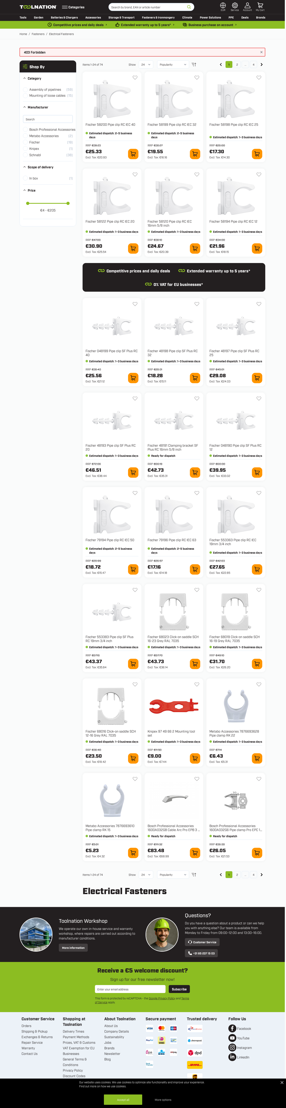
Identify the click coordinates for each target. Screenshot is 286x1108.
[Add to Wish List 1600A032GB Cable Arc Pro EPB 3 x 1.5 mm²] (196, 779)
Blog (107, 1059)
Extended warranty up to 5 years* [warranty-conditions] (146, 25)
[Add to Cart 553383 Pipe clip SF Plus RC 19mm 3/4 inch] (133, 664)
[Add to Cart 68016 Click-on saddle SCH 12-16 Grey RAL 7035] (133, 758)
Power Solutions (210, 17)
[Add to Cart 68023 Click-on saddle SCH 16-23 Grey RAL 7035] (195, 664)
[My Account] (247, 7)
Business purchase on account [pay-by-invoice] (210, 25)
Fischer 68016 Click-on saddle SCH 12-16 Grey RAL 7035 (111, 733)
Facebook (244, 1028)
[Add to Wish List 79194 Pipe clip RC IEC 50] (135, 493)
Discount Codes (74, 1076)
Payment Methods (76, 1037)
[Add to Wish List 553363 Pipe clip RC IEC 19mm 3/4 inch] (258, 493)
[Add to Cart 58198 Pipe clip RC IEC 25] (257, 154)
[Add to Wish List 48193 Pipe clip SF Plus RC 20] (135, 399)
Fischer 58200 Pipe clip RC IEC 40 (110, 124)
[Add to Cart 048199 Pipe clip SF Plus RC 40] (133, 378)
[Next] (261, 64)
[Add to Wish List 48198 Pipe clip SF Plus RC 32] (196, 304)
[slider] (27, 203)
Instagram (244, 1048)
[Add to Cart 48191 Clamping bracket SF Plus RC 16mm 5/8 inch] (195, 472)
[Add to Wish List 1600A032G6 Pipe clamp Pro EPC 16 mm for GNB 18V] (258, 779)
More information (73, 947)
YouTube (243, 1038)
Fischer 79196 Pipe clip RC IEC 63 (172, 540)
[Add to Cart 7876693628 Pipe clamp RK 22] (257, 758)
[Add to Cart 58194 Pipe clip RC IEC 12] (257, 248)
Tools (23, 17)
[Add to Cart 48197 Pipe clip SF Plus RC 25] (257, 378)
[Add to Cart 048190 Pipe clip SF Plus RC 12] (257, 472)
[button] (48, 66)
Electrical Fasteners (61, 33)
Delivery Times (73, 1031)
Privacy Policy (73, 1070)
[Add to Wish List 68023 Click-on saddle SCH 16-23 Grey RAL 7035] (196, 590)
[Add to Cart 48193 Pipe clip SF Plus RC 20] (133, 472)
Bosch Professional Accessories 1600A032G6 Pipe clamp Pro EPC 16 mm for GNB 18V (235, 830)
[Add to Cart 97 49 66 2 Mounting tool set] (195, 758)
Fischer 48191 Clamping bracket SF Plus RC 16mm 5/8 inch (173, 447)
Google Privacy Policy (162, 998)
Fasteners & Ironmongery (158, 17)
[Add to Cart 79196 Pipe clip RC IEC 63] (195, 569)
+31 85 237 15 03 (201, 953)
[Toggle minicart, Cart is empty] (260, 7)
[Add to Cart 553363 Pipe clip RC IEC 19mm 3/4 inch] (257, 569)
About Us (111, 1026)
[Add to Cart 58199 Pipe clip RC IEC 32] (195, 154)
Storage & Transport (121, 17)
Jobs (107, 1042)
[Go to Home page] (38, 7)
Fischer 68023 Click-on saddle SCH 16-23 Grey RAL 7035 (173, 639)
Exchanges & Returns (37, 1037)
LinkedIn (243, 1057)
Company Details (116, 1031)
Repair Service (32, 1042)
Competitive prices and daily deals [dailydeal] (78, 25)
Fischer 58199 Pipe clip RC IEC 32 (172, 124)
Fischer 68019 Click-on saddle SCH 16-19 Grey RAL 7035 (234, 639)
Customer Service (202, 942)
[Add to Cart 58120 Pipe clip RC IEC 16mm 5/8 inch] (195, 248)
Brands (260, 17)
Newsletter (112, 1053)
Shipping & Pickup (34, 1031)
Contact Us (29, 1053)
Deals (245, 17)
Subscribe (179, 989)
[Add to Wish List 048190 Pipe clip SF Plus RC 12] (258, 399)
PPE (231, 17)
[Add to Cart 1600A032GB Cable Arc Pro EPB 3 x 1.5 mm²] (195, 853)
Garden (38, 17)
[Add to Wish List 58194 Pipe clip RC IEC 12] (258, 174)
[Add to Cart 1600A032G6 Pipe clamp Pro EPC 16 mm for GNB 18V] (257, 853)
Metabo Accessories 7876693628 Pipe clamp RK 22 (234, 733)
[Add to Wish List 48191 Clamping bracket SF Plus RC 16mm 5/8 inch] (196, 399)
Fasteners (38, 33)
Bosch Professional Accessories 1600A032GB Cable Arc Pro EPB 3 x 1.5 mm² (173, 830)
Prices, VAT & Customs (79, 1042)
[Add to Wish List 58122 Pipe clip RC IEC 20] (135, 174)
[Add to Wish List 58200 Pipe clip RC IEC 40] (135, 78)
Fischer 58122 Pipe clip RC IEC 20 (110, 221)
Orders (26, 1026)
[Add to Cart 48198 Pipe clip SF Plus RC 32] (195, 378)
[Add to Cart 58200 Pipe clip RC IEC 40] (133, 154)
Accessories (93, 17)
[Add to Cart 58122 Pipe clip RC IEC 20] (133, 248)
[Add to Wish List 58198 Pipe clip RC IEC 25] (258, 78)
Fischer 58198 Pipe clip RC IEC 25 (233, 124)
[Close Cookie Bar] (282, 1082)
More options (163, 1099)
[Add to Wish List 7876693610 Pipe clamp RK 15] (135, 779)
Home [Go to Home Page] (23, 33)
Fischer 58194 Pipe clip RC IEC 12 (233, 221)
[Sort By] (173, 64)
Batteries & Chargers (64, 17)
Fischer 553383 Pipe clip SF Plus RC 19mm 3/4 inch (109, 639)
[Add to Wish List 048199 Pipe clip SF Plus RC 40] (135, 304)
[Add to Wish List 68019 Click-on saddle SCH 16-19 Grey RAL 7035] (258, 590)
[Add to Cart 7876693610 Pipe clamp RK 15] (133, 853)
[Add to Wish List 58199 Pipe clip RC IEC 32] (196, 78)
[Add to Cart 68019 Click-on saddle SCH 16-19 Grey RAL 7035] (257, 664)
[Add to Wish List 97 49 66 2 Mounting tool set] (196, 684)
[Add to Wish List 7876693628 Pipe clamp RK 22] (258, 684)
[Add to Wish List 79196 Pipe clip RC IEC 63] (196, 493)
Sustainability (114, 1037)
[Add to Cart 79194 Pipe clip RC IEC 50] (133, 569)
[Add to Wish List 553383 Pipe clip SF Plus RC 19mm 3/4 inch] (135, 590)
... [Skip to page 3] (245, 64)
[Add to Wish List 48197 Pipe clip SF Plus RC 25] (258, 304)
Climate (187, 17)
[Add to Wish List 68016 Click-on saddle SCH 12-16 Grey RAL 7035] (135, 684)
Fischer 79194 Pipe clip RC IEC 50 (110, 540)
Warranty (28, 1048)
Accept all (123, 1099)
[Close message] (261, 52)
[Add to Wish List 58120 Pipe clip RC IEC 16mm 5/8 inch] (196, 174)
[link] (220, 64)
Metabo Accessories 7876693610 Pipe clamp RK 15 (110, 828)
